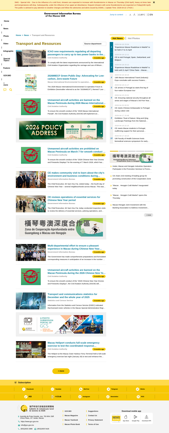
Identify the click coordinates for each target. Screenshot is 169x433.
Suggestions (93, 404)
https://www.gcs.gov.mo (29, 414)
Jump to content (116, 15)
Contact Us (92, 408)
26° (142, 15)
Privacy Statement (95, 413)
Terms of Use (93, 417)
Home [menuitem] (20, 21)
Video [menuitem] (50, 21)
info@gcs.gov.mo (27, 418)
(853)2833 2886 (27, 422)
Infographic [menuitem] (63, 21)
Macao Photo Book (72, 417)
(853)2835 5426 (43, 422)
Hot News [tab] (118, 31)
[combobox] (94, 36)
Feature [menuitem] (93, 21)
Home (18, 28)
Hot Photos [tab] (134, 31)
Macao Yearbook (71, 413)
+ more (148, 208)
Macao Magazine (71, 408)
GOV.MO (68, 404)
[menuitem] (30, 21)
